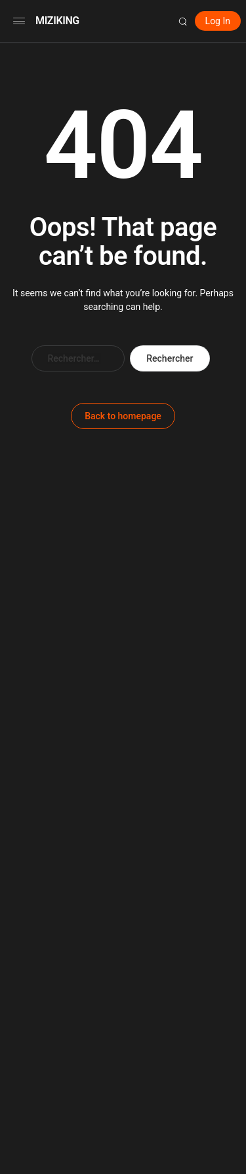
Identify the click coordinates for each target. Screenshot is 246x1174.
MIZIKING (57, 20)
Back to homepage (123, 416)
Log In (217, 21)
